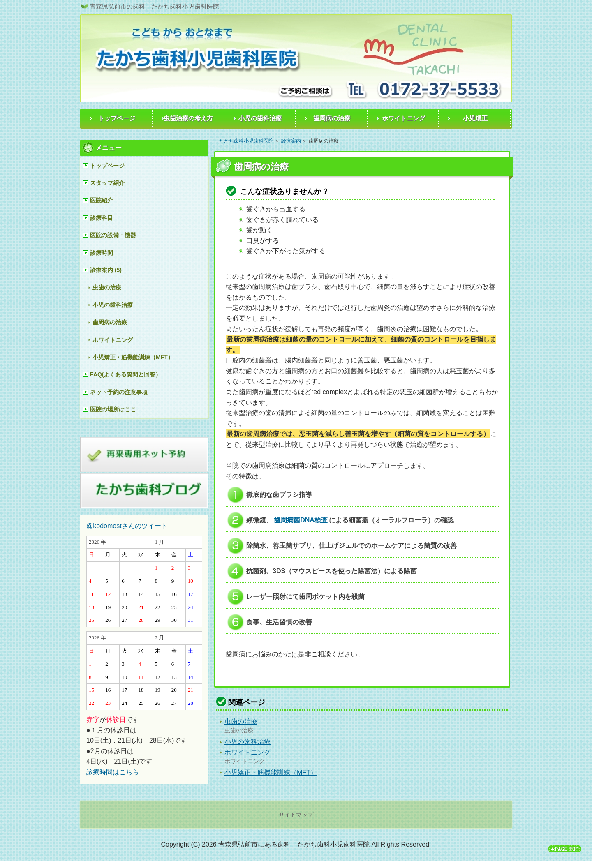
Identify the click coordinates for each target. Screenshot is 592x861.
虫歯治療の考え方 (188, 118)
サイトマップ (296, 814)
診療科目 (101, 218)
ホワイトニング (247, 752)
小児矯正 (475, 118)
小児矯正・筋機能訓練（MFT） (270, 772)
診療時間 (101, 252)
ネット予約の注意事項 (119, 392)
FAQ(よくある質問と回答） (125, 374)
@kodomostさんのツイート (127, 525)
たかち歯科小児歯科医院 (246, 141)
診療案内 (291, 141)
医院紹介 (101, 200)
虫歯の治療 (240, 721)
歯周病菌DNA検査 (301, 520)
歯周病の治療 (109, 322)
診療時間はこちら (112, 772)
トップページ (107, 165)
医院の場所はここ (113, 409)
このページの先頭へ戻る (564, 849)
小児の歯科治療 (247, 741)
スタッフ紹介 (107, 183)
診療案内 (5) (106, 270)
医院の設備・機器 (113, 235)
